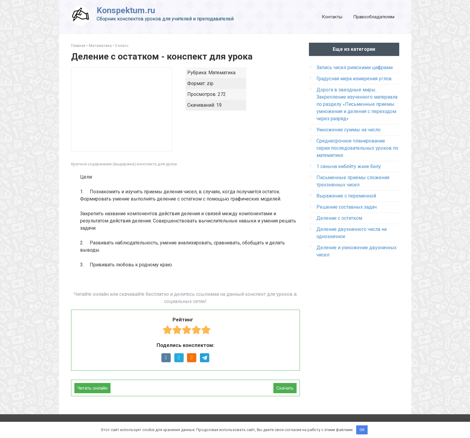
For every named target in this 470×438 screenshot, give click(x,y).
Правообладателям (373, 17)
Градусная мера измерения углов (354, 78)
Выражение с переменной (346, 196)
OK (362, 429)
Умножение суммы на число (348, 130)
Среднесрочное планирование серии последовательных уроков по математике (357, 148)
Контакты (332, 17)
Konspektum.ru (126, 10)
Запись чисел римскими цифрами (354, 67)
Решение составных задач (346, 207)
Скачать (285, 388)
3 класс (122, 45)
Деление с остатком (339, 218)
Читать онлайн (92, 388)
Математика (100, 45)
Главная (78, 45)
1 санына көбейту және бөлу (348, 166)
